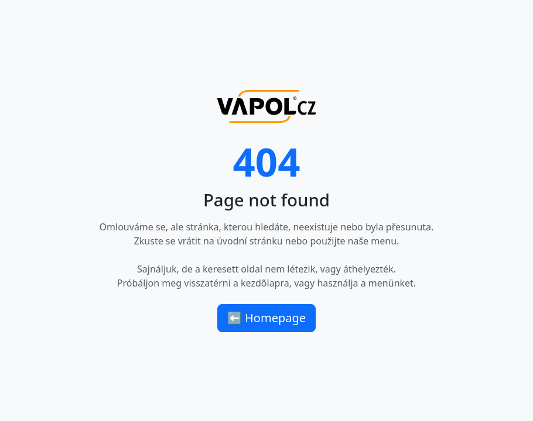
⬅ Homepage (266, 318)
